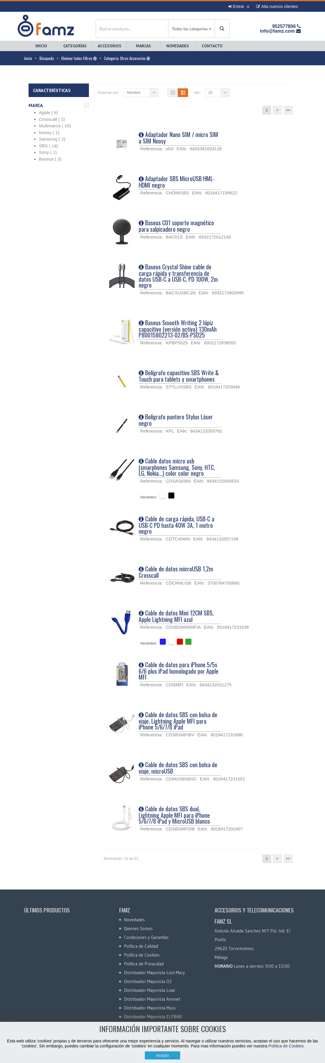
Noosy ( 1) (49, 132)
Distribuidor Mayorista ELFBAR (153, 1016)
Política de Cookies (286, 1046)
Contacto (212, 46)
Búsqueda (46, 58)
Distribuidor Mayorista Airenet (152, 999)
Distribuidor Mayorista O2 (148, 981)
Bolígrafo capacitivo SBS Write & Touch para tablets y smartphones (179, 375)
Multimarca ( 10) (55, 125)
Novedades (177, 46)
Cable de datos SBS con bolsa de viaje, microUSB (178, 767)
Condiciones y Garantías (146, 937)
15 (210, 92)
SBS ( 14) (48, 145)
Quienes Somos (138, 928)
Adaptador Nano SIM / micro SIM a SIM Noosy (178, 137)
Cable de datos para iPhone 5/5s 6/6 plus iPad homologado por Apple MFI (178, 670)
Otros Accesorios (135, 58)
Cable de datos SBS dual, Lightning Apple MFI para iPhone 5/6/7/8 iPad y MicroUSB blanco (174, 814)
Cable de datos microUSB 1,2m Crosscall (176, 572)
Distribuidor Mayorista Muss (150, 1008)
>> (288, 110)
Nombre (133, 92)
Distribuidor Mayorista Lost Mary (154, 972)
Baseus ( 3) (50, 158)
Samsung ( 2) (52, 138)
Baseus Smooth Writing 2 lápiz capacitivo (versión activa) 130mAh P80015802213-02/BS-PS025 (178, 328)
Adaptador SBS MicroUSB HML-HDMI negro (177, 181)
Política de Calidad (141, 946)
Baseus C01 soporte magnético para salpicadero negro (176, 225)
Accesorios (109, 46)
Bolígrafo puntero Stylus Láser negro (176, 420)
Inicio (41, 46)
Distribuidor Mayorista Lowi (149, 990)
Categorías (75, 46)
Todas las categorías (190, 28)
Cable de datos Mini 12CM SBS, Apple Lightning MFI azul (176, 616)
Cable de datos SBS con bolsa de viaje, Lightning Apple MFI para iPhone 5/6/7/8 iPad (178, 720)
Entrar (236, 6)
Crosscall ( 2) (52, 119)
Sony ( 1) (48, 152)
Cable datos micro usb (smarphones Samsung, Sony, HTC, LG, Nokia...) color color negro (177, 467)
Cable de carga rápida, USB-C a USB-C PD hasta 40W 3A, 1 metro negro (176, 524)
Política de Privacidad (144, 964)
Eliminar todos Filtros (79, 58)
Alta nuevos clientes (277, 6)
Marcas (143, 46)
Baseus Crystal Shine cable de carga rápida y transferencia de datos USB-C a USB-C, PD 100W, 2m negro (178, 275)
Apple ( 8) (48, 112)
